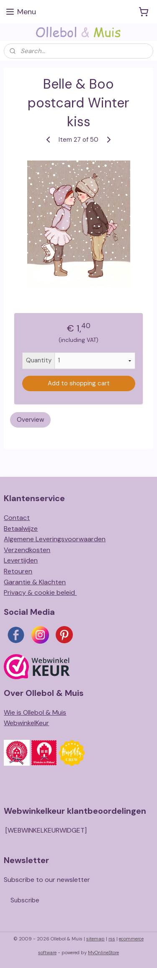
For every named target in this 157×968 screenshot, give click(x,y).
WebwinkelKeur (26, 722)
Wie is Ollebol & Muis (35, 712)
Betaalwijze (21, 528)
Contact (17, 517)
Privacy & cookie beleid (40, 592)
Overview (30, 419)
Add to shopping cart (79, 384)
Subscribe (24, 900)
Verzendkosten (27, 549)
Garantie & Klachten (35, 582)
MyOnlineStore (103, 952)
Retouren (18, 571)
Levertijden (21, 560)
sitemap (95, 939)
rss (111, 939)
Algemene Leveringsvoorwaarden (55, 539)
